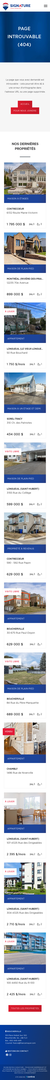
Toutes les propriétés (25, 1008)
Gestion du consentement (25, 1073)
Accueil (25, 104)
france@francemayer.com (24, 1043)
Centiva (30, 1077)
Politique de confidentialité (14, 1071)
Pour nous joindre (24, 111)
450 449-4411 (15, 1041)
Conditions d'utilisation (37, 1071)
